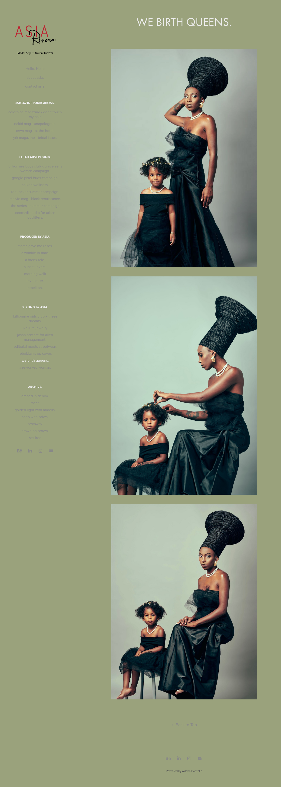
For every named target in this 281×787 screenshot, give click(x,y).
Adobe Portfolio (192, 771)
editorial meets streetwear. (35, 346)
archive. (35, 387)
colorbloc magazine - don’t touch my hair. (35, 114)
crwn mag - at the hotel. (35, 130)
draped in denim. (35, 395)
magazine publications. (35, 103)
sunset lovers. (35, 266)
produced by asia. (35, 237)
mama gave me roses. (35, 245)
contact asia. (35, 86)
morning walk (35, 273)
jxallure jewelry (35, 327)
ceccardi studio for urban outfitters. (35, 215)
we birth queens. (35, 360)
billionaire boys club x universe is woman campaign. (35, 168)
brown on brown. (35, 430)
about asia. (35, 77)
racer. (35, 402)
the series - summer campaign (35, 205)
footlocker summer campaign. (35, 191)
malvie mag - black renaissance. (35, 198)
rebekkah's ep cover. (35, 353)
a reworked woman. (35, 367)
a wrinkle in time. (35, 252)
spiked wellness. (35, 184)
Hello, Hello (35, 68)
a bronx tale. (35, 259)
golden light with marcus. (35, 409)
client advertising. (35, 157)
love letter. (35, 280)
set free (35, 437)
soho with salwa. (35, 416)
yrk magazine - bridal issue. (35, 137)
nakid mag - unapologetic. (35, 123)
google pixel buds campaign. (35, 177)
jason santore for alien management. (35, 337)
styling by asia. (35, 307)
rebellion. (35, 287)
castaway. (35, 423)
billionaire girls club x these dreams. (35, 318)
